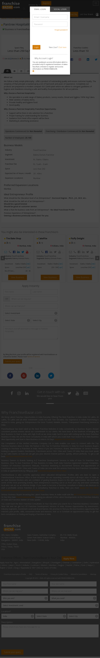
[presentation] (50, 38)
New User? (57, 47)
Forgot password (61, 30)
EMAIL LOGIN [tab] (40, 9)
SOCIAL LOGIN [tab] (60, 9)
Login (36, 47)
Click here (62, 47)
